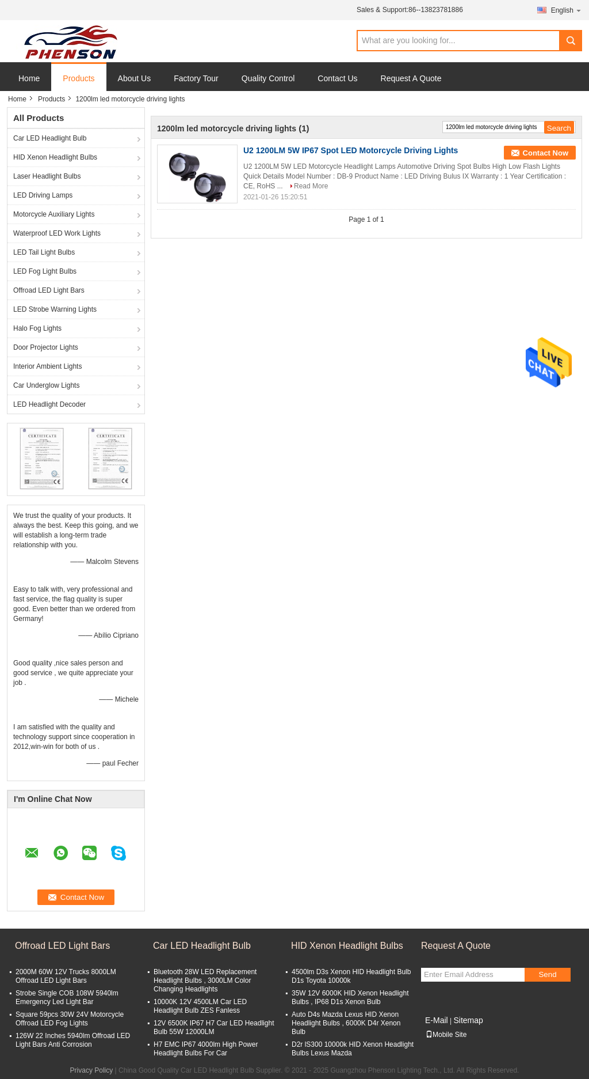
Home (29, 78)
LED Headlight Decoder (49, 404)
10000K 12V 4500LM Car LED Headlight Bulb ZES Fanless (200, 1006)
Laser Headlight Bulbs (47, 176)
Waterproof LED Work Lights (57, 233)
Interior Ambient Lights (47, 366)
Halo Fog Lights (37, 328)
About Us (134, 78)
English (566, 10)
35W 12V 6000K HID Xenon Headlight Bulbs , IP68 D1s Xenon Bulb (350, 997)
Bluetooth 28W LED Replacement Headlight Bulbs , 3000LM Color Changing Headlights (205, 980)
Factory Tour (196, 78)
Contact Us (337, 78)
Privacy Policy (91, 1070)
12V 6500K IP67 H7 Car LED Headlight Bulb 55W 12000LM (214, 1027)
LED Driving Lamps (42, 195)
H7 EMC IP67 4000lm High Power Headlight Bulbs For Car (206, 1048)
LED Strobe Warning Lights (55, 309)
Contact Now (545, 153)
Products (78, 78)
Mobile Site (446, 1035)
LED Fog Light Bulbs (45, 271)
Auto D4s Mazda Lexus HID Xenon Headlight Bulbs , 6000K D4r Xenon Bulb (346, 1023)
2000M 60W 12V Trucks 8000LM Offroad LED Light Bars (66, 976)
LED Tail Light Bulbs (44, 252)
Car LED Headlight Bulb (49, 138)
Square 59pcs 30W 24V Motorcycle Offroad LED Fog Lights (70, 1018)
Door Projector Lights (45, 347)
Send (547, 974)
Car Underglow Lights (46, 385)
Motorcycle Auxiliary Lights (53, 214)
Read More (311, 186)
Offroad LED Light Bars (49, 290)
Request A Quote (411, 78)
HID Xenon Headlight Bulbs (55, 157)
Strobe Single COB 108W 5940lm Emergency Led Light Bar (67, 997)
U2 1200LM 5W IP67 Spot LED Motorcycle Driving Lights (350, 150)
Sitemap (468, 1020)
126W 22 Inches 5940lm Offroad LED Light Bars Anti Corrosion (73, 1040)
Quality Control (268, 78)
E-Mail (436, 1020)
